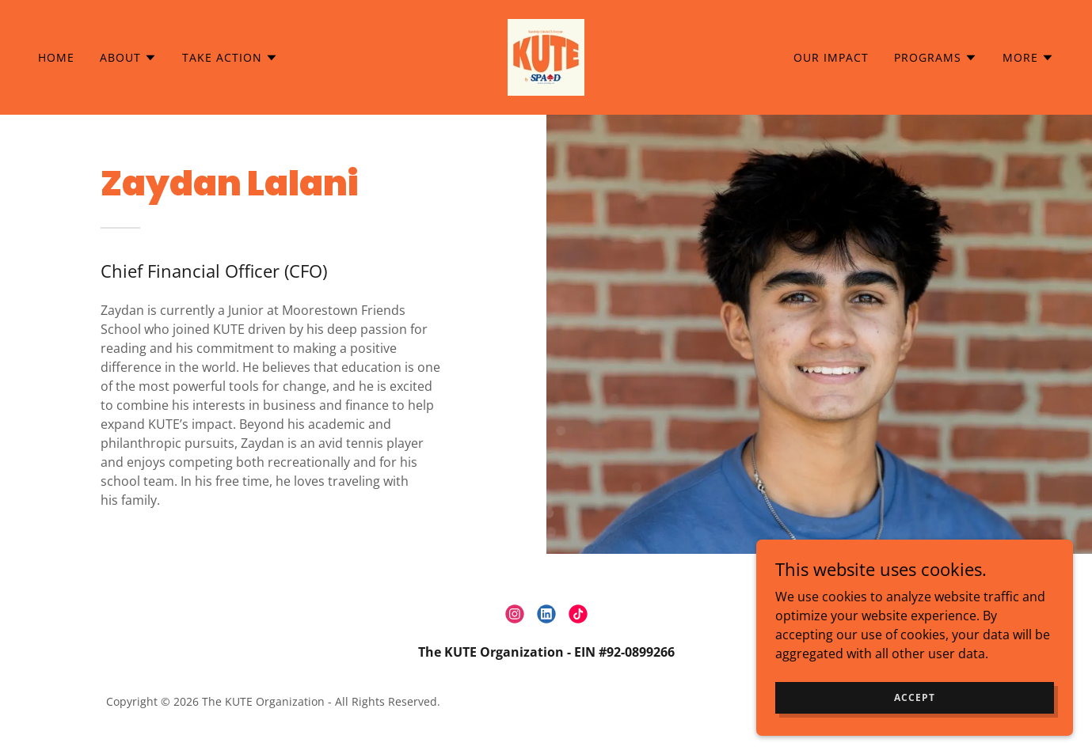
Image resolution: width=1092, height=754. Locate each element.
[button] (128, 57)
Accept (914, 697)
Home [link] (56, 57)
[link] (546, 56)
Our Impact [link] (831, 57)
